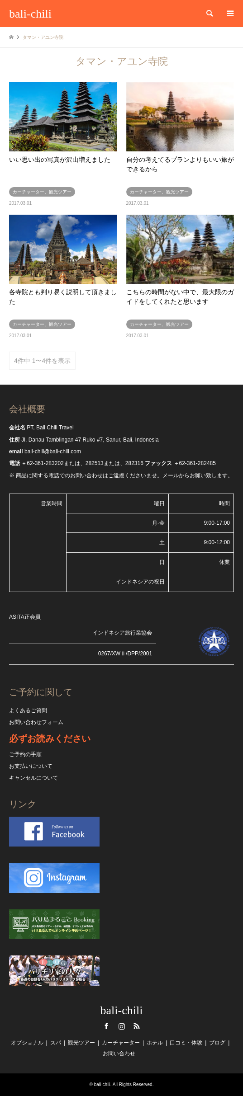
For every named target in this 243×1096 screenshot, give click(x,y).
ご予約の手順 (25, 754)
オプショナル (27, 1043)
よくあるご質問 (28, 710)
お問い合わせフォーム (36, 722)
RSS (136, 1026)
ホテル (155, 1043)
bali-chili (121, 1010)
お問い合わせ (119, 1053)
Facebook (106, 1026)
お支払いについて (30, 766)
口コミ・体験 (186, 1043)
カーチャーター (121, 1043)
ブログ (217, 1043)
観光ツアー (81, 1043)
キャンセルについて (33, 778)
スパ (55, 1043)
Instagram (122, 1026)
